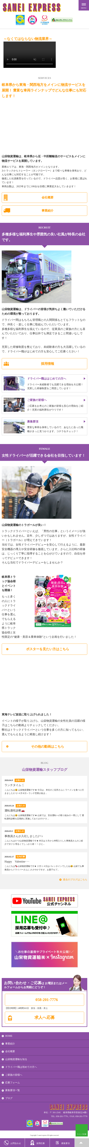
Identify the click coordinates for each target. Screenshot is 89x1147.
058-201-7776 (47, 999)
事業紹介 (47, 210)
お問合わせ (12, 1142)
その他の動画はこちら (47, 746)
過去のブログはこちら (75, 879)
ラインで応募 (81, 1134)
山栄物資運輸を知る (16, 1059)
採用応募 (37, 1142)
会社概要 (47, 197)
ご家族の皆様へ (13, 1075)
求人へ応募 (44, 1017)
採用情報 (47, 364)
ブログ (9, 1098)
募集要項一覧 (12, 1090)
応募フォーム (12, 1082)
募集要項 (62, 1142)
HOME (8, 1036)
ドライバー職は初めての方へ (21, 1067)
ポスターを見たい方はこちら (47, 649)
